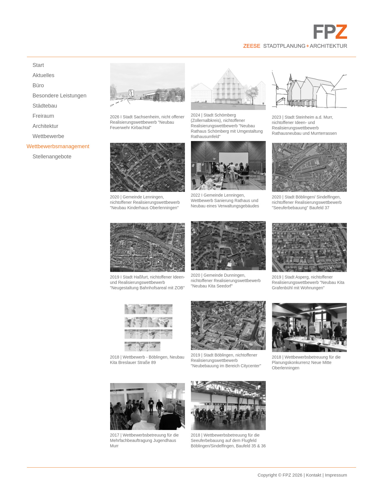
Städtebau (45, 106)
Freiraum (43, 116)
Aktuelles (43, 75)
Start (38, 65)
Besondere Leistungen (59, 96)
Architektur (45, 126)
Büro (38, 85)
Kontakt (313, 474)
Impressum (336, 474)
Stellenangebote (52, 157)
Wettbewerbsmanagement (58, 146)
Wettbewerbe (48, 136)
